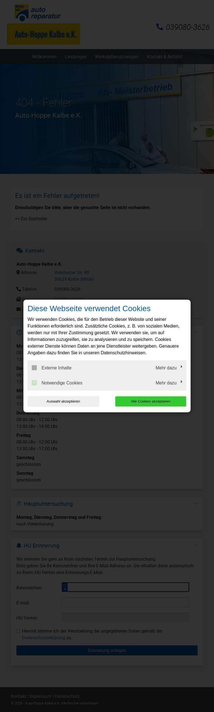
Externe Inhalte (52, 367)
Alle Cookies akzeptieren (151, 401)
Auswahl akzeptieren (63, 401)
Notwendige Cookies (57, 382)
